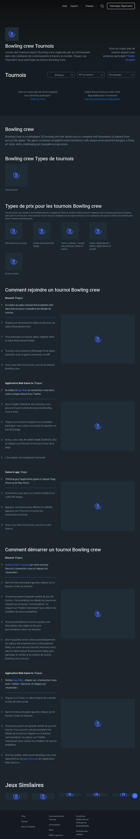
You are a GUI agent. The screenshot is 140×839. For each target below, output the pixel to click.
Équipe (24, 821)
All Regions (56, 74)
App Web (22, 390)
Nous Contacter (28, 827)
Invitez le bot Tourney (17, 564)
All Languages (115, 75)
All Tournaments (86, 75)
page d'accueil (30, 758)
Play (23, 816)
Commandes (54, 825)
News (51, 830)
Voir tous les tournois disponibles (102, 99)
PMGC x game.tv (56, 835)
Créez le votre (37, 99)
